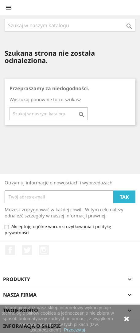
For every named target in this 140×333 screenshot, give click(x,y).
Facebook (10, 250)
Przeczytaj (74, 329)
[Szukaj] (70, 25)
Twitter (27, 250)
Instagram (44, 250)
